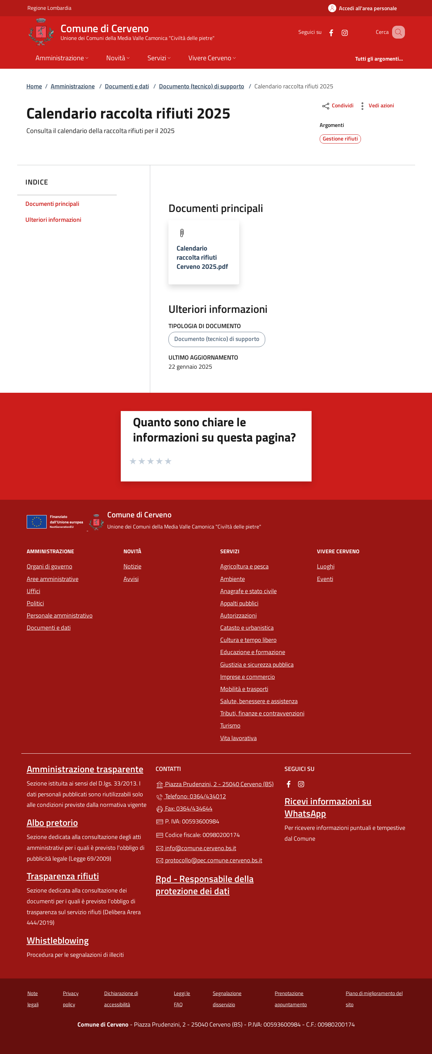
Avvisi (131, 578)
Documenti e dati (127, 86)
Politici (35, 603)
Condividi (337, 106)
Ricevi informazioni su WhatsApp (328, 807)
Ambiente (232, 578)
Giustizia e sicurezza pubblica (257, 664)
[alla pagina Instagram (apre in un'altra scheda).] (336, 32)
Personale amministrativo (60, 615)
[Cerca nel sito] (397, 32)
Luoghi (326, 566)
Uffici (33, 591)
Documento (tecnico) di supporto (201, 86)
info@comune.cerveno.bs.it (196, 848)
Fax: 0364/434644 (184, 808)
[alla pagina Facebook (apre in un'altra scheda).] (323, 32)
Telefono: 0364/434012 (191, 796)
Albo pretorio (52, 822)
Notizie (132, 566)
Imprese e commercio (247, 676)
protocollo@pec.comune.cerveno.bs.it (209, 860)
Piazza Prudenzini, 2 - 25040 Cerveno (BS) (216, 783)
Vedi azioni (376, 106)
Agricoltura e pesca (244, 566)
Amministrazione (73, 86)
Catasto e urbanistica (247, 627)
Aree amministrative (52, 578)
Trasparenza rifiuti (63, 876)
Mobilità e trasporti (244, 688)
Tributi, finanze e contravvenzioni (262, 713)
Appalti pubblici (239, 603)
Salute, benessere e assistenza (259, 701)
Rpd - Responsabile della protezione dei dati (205, 885)
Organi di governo (49, 566)
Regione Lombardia (49, 7)
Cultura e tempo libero (248, 639)
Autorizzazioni (238, 615)
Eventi (325, 578)
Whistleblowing (58, 940)
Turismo (230, 725)
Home (34, 86)
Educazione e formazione (252, 652)
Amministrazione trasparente (85, 769)
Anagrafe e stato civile (248, 591)
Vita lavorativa (238, 738)
